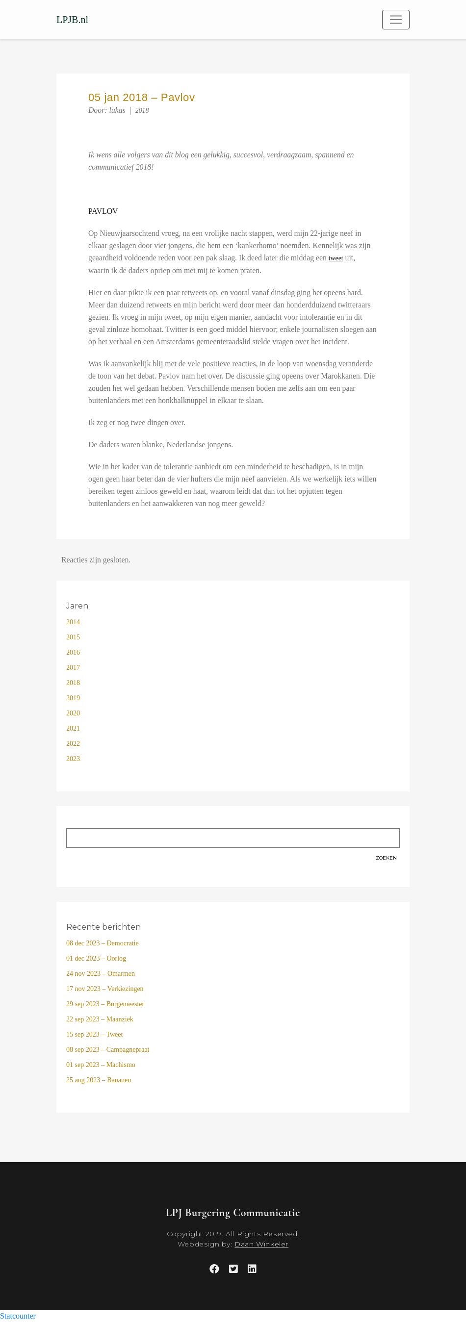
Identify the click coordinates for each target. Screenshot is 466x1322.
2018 (142, 110)
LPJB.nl (72, 19)
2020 (73, 713)
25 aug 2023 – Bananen (98, 1080)
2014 (73, 622)
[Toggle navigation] (396, 19)
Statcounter (18, 1316)
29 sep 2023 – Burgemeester (105, 1004)
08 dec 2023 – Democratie (102, 943)
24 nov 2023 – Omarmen (100, 973)
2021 (73, 728)
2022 (73, 743)
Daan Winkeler (261, 1244)
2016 (73, 652)
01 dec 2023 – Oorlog (96, 958)
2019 (73, 698)
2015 (73, 637)
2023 (73, 759)
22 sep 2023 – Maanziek (99, 1019)
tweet (336, 258)
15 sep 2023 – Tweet (94, 1034)
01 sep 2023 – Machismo (100, 1064)
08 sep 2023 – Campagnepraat (108, 1049)
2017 (73, 667)
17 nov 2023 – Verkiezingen (105, 988)
